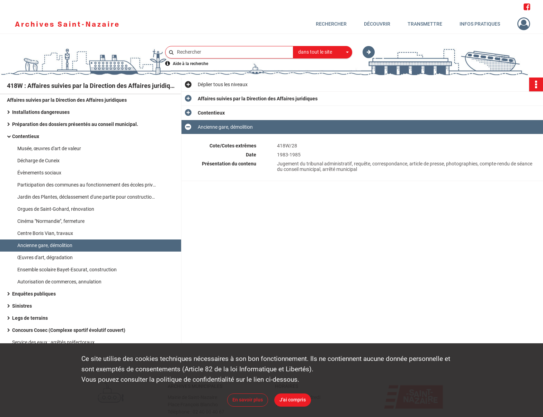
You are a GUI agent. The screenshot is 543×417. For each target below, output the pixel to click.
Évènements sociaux (39, 172)
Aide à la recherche (190, 63)
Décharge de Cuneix (38, 160)
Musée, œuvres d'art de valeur (49, 148)
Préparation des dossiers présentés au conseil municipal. (75, 124)
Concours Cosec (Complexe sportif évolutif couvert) (68, 330)
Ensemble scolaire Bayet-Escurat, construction (67, 269)
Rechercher (331, 24)
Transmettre (425, 24)
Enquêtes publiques (34, 294)
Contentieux (25, 136)
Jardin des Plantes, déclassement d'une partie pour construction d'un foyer (86, 197)
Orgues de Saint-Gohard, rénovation (55, 209)
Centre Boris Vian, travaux (45, 233)
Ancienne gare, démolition (44, 245)
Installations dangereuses (41, 112)
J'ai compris (292, 399)
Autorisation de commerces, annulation (59, 281)
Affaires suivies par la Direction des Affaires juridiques (67, 100)
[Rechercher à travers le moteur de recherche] (232, 52)
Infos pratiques (480, 24)
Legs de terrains (30, 318)
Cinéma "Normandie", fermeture (50, 221)
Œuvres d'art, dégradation (45, 257)
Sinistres (22, 306)
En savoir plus (247, 399)
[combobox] (322, 52)
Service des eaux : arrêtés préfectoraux (53, 342)
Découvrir (377, 24)
